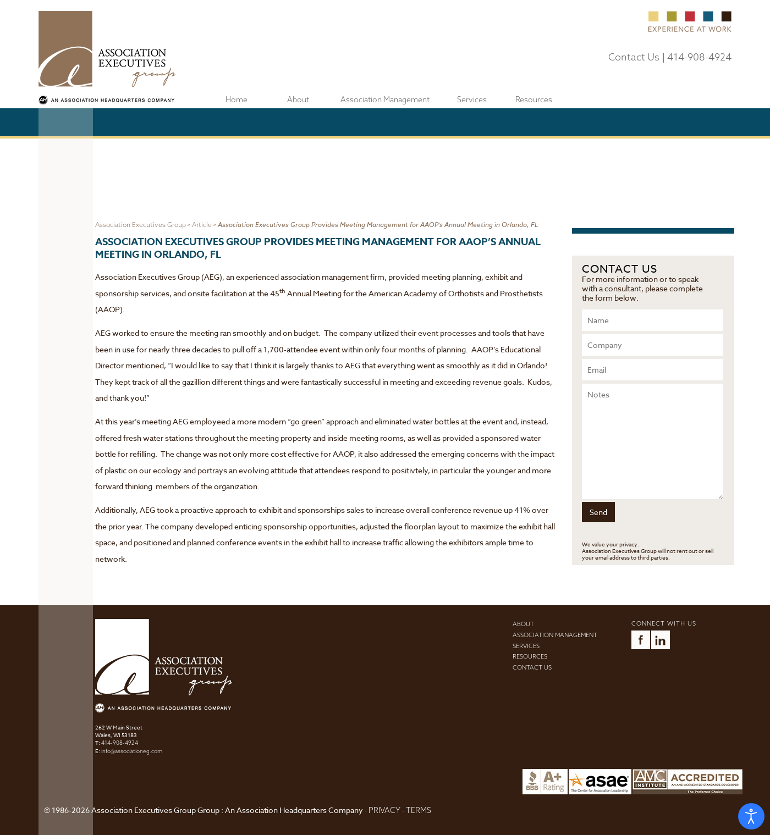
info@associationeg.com (131, 751)
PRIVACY (384, 810)
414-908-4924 (699, 57)
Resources (533, 99)
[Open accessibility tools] (751, 816)
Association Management (385, 99)
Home (237, 99)
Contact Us (633, 57)
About (298, 99)
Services (472, 99)
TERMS (418, 810)
